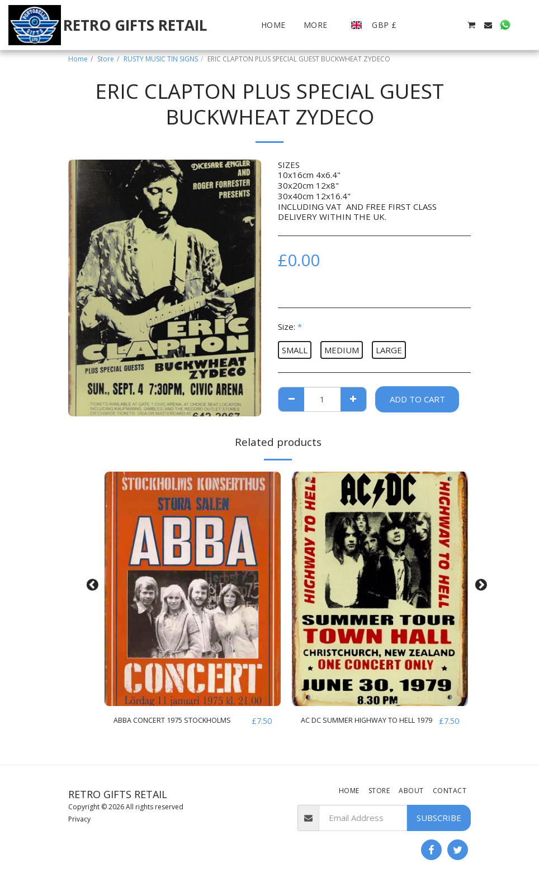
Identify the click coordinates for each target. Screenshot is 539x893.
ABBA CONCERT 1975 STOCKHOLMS (156, 728)
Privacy (79, 821)
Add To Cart (417, 399)
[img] (193, 589)
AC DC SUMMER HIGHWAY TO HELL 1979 (360, 728)
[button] (420, 25)
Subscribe (439, 820)
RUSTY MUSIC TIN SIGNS (161, 59)
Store (105, 59)
